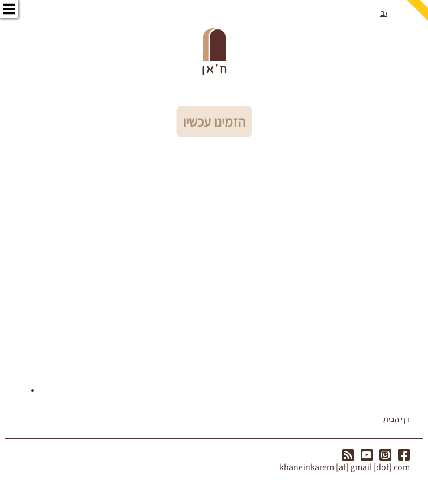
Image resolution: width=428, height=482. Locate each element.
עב (385, 13)
